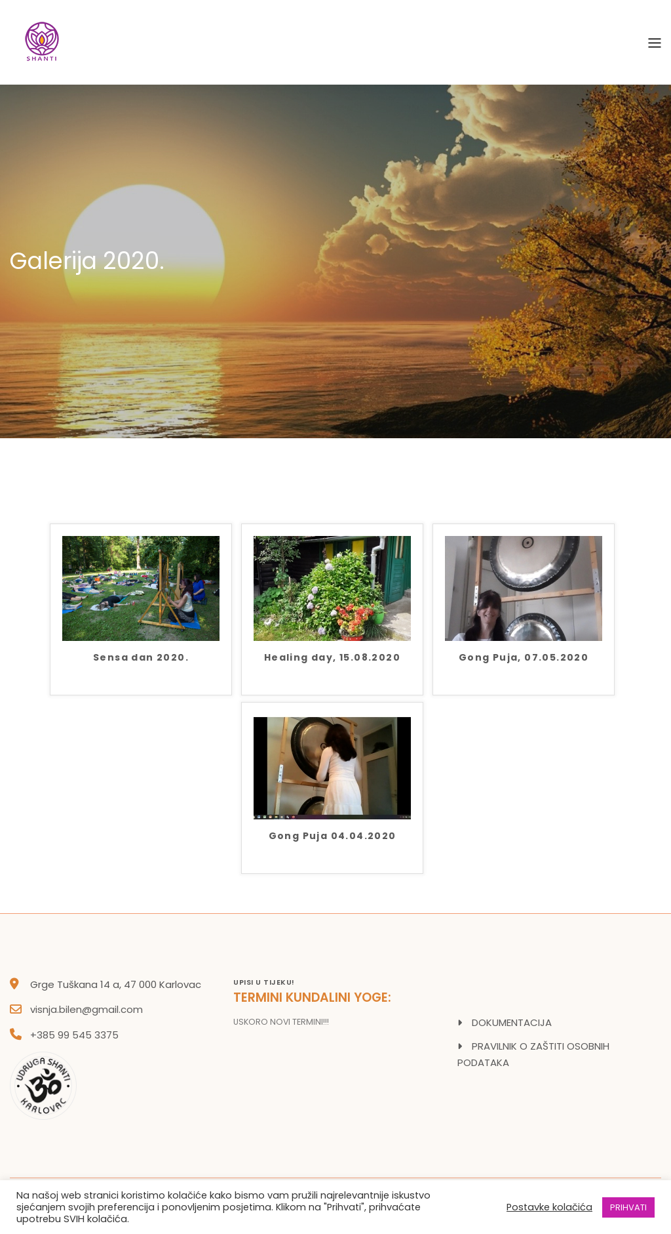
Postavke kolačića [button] (549, 1207)
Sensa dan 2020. (141, 658)
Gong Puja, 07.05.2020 (523, 658)
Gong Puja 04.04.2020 (332, 836)
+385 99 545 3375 (74, 1035)
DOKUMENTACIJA (512, 1022)
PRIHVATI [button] (628, 1207)
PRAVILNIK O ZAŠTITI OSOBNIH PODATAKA (533, 1054)
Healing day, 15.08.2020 (332, 658)
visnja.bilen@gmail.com (86, 1009)
